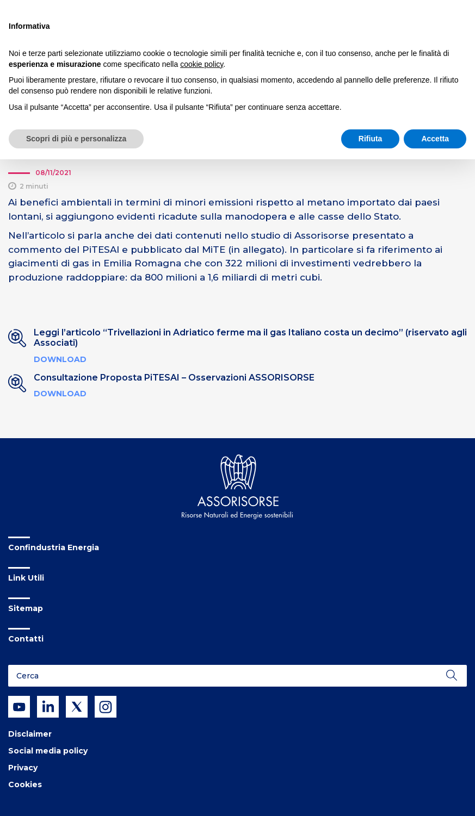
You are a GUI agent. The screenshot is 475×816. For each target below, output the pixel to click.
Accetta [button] (435, 138)
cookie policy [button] (201, 64)
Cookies (25, 784)
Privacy (23, 768)
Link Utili (26, 578)
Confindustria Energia (53, 547)
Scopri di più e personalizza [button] (76, 138)
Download (60, 359)
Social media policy (48, 751)
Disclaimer (30, 734)
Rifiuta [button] (371, 138)
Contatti (26, 639)
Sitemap (25, 608)
